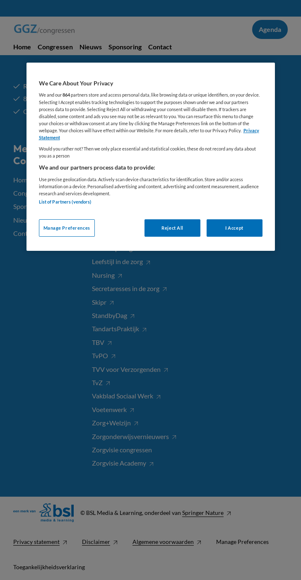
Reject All (172, 228)
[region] (150, 157)
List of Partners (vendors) (65, 201)
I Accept (234, 228)
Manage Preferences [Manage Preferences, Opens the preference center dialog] (66, 228)
